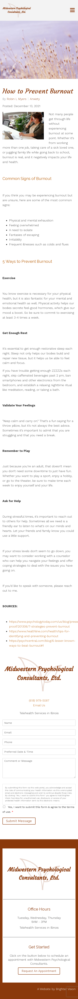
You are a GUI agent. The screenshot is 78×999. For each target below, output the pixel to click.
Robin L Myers (16, 98)
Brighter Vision (66, 989)
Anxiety (35, 98)
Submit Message (19, 821)
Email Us (39, 705)
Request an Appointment (39, 971)
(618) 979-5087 (39, 700)
